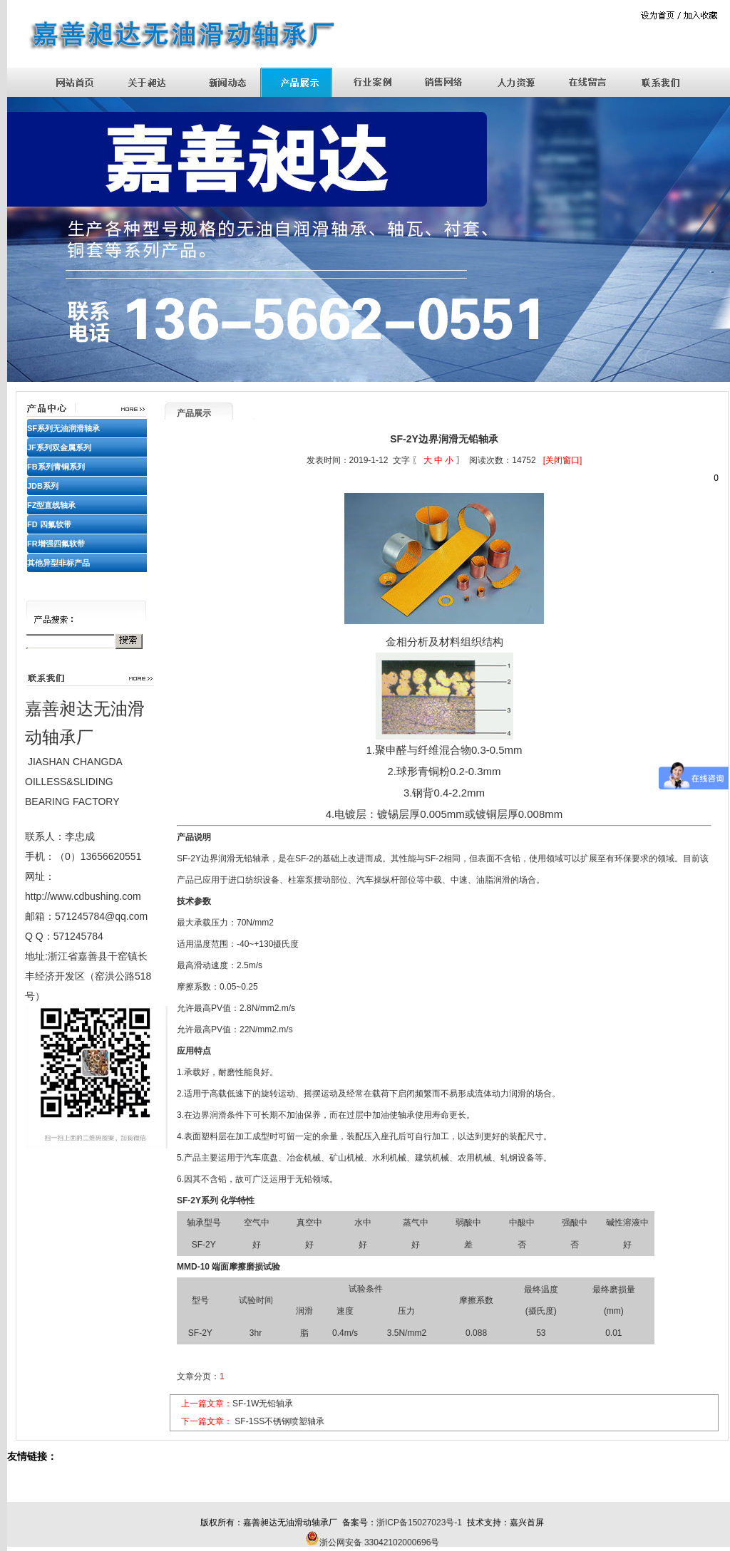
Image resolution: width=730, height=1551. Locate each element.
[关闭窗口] (562, 460)
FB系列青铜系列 (56, 466)
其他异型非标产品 (58, 563)
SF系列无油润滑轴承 (63, 428)
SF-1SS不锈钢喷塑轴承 (279, 1421)
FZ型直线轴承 (51, 505)
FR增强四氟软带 (56, 543)
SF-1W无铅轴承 (262, 1404)
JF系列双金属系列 (59, 447)
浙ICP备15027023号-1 (419, 1522)
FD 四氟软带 (49, 524)
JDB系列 (42, 486)
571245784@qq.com (101, 916)
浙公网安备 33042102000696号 (379, 1542)
